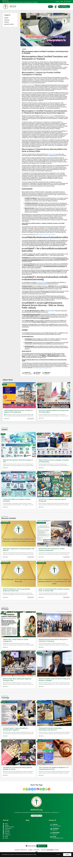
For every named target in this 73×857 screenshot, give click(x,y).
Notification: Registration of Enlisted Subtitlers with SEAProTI (18, 549)
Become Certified (9, 24)
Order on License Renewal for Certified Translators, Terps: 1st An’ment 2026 (54, 590)
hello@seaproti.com (58, 838)
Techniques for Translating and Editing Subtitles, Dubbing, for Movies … (17, 768)
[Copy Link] (24, 789)
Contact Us (64, 6)
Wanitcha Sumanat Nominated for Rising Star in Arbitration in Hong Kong (53, 640)
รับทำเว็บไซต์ (56, 850)
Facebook (38, 372)
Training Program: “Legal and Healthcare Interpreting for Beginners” (15, 729)
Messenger (47, 372)
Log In (61, 1)
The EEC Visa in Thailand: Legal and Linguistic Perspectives (52, 500)
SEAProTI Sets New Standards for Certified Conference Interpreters (52, 549)
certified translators (49, 116)
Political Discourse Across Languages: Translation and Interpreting (54, 461)
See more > (7, 418)
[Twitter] (35, 789)
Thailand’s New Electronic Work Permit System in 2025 (18, 461)
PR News (6, 22)
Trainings (6, 20)
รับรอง (49, 255)
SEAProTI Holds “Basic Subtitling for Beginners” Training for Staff (17, 679)
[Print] (49, 789)
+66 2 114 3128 (64, 7)
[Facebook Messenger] (32, 789)
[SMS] (46, 789)
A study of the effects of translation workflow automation (17, 500)
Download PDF (31, 418)
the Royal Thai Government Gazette (46, 234)
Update (6, 18)
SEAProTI (38, 373)
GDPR (34, 854)
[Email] (43, 789)
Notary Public (51, 154)
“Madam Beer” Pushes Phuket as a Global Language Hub (15, 640)
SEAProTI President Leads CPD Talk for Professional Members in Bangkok (54, 679)
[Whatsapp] (40, 789)
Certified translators (27, 85)
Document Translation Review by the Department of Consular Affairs (54, 411)
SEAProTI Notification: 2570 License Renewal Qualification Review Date (16, 590)
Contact (57, 1)
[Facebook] (29, 789)
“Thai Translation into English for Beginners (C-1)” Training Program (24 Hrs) (54, 768)
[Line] (27, 789)
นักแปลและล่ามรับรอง (42, 282)
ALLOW (67, 854)
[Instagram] (38, 789)
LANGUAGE (68, 1)
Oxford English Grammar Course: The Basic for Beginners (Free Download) (18, 411)
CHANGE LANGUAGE (32, 846)
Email (54, 836)
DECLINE (58, 854)
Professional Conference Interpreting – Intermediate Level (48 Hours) (50, 729)
